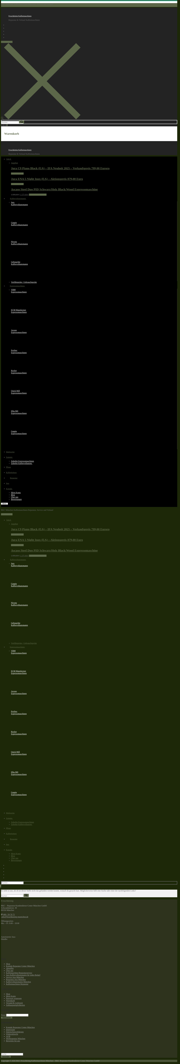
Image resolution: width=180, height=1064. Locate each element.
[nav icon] (4, 504)
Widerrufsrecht (12, 1034)
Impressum (10, 1030)
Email (3, 1015)
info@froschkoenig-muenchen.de (14, 917)
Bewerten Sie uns (13, 1041)
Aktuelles (10, 968)
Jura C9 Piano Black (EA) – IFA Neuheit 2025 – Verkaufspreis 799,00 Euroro (60, 168)
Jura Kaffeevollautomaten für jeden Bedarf (23, 975)
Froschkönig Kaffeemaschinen (19, 16)
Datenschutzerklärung (15, 1032)
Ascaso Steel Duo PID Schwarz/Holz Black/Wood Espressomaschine (54, 189)
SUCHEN (5, 1057)
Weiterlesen (17, 173)
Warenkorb (10, 1001)
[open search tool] (40, 119)
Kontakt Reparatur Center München (20, 966)
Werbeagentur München (15, 1039)
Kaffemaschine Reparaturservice (19, 973)
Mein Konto (11, 996)
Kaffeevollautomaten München (18, 982)
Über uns (9, 971)
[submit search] (21, 121)
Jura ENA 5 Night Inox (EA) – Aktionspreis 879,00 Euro (47, 178)
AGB (8, 1036)
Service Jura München (15, 977)
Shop (8, 964)
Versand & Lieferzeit (14, 1003)
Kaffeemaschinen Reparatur (17, 984)
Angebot (14, 163)
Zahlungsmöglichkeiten (15, 1005)
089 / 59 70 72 (6, 42)
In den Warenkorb (38, 195)
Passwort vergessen (14, 998)
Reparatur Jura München (16, 980)
